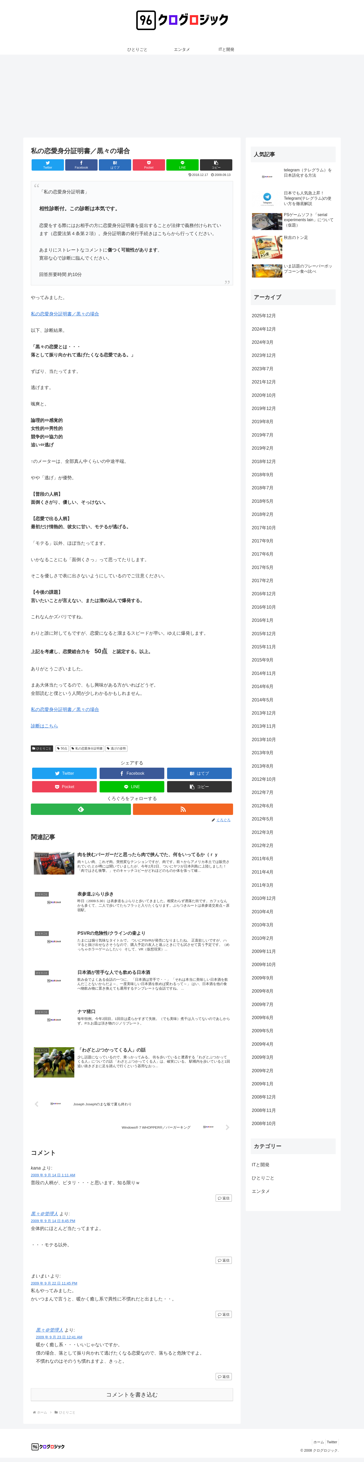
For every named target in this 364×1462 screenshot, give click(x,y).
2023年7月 (263, 368)
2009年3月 (263, 1057)
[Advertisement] (182, 96)
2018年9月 (263, 474)
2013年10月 (264, 739)
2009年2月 (263, 1070)
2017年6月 (263, 554)
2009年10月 (264, 964)
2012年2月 (263, 845)
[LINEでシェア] (182, 165)
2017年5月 (263, 567)
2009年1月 (263, 1083)
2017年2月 (263, 580)
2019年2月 (263, 448)
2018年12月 (264, 461)
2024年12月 (264, 329)
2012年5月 (263, 818)
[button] (216, 165)
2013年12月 (264, 713)
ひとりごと (42, 748)
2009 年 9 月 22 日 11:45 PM (54, 1287)
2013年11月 (264, 726)
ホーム (315, 1446)
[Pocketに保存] (149, 165)
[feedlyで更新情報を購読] (81, 809)
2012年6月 (263, 805)
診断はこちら (44, 725)
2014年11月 (264, 673)
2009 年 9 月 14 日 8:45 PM (53, 1225)
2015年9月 (263, 660)
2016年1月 (263, 620)
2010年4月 (263, 911)
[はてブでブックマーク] (115, 165)
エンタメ (261, 1191)
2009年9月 (263, 977)
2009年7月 (263, 1004)
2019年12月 (264, 408)
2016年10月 (264, 607)
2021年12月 (264, 381)
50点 (62, 748)
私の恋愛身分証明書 (87, 748)
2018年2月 (263, 514)
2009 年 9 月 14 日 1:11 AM (53, 1179)
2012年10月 (264, 779)
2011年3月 (263, 885)
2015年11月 (264, 646)
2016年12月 (264, 593)
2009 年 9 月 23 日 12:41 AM (59, 1341)
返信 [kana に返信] (224, 1202)
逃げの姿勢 (116, 748)
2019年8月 (263, 421)
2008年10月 (264, 1123)
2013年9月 (263, 752)
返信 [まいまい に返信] (224, 1319)
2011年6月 (263, 858)
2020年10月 (264, 395)
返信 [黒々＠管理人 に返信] (224, 1265)
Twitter (331, 1446)
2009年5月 (263, 1030)
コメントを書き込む (132, 1399)
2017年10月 (264, 527)
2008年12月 (264, 1097)
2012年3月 (263, 832)
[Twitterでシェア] (48, 165)
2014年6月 (263, 686)
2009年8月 (263, 991)
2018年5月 (263, 501)
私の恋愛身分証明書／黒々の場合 (65, 313)
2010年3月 (263, 924)
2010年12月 (264, 898)
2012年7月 (263, 792)
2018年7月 (263, 487)
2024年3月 (263, 342)
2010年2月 (263, 938)
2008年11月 (264, 1110)
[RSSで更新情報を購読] (183, 809)
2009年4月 (263, 1044)
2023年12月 (264, 355)
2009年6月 (263, 1017)
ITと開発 (260, 1164)
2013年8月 (263, 766)
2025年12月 (264, 315)
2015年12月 (264, 633)
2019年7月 (263, 435)
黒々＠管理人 (44, 1218)
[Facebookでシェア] (81, 165)
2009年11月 (264, 951)
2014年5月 (263, 699)
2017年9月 (263, 540)
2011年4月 (263, 872)
